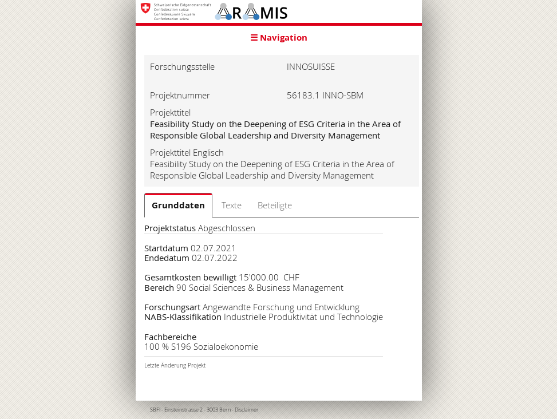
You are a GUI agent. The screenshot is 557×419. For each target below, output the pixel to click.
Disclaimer (247, 409)
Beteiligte (275, 205)
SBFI (155, 409)
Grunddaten (178, 205)
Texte (232, 205)
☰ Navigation (278, 37)
